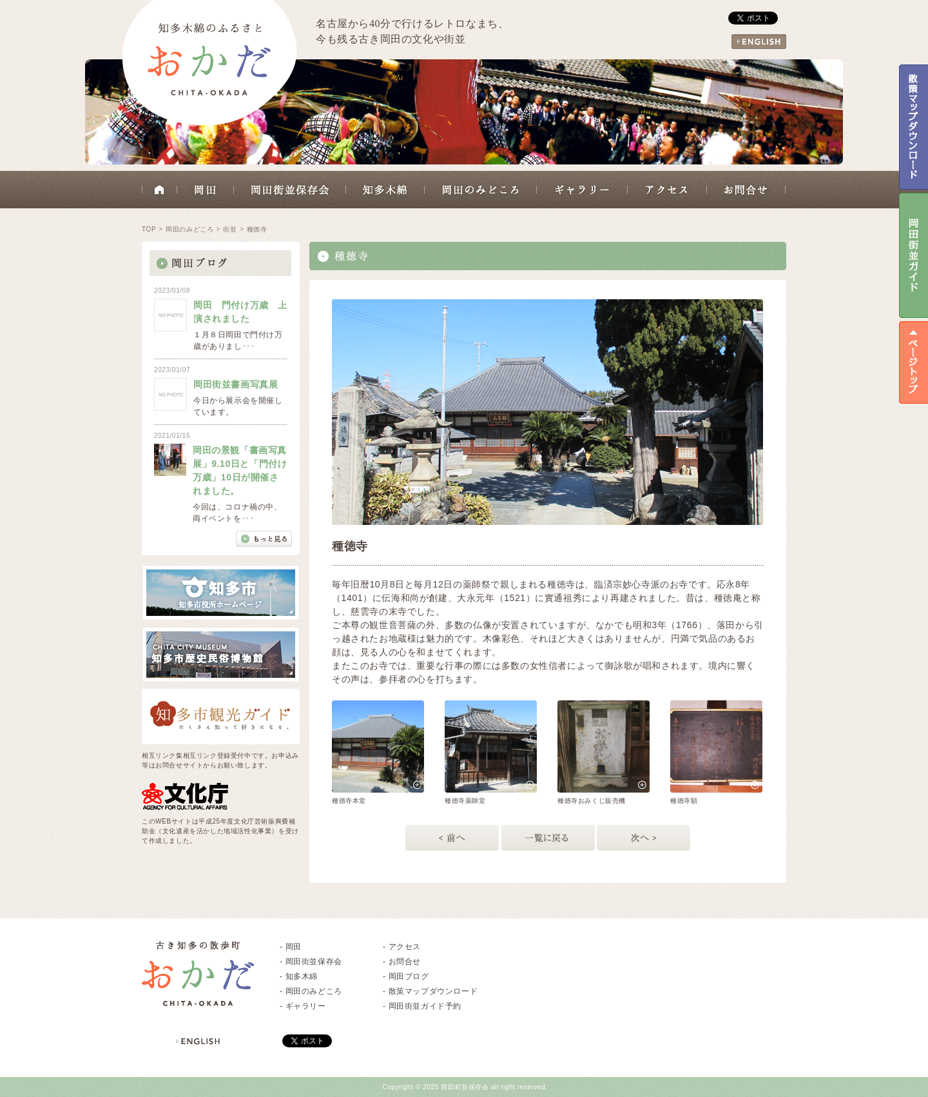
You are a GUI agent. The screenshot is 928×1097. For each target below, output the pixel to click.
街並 (230, 229)
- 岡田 (291, 946)
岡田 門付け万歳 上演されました (240, 312)
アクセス (667, 189)
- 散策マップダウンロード (430, 991)
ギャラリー (582, 189)
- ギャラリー (303, 1006)
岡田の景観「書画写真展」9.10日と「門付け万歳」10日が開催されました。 (240, 470)
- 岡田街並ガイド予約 (422, 1006)
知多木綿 (385, 189)
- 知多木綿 (299, 976)
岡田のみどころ (481, 189)
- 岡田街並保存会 (311, 961)
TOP (149, 229)
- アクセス (402, 946)
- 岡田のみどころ (311, 991)
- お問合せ (402, 961)
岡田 (205, 189)
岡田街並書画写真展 (235, 384)
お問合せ (746, 189)
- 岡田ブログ (406, 976)
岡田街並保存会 (290, 189)
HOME (159, 189)
